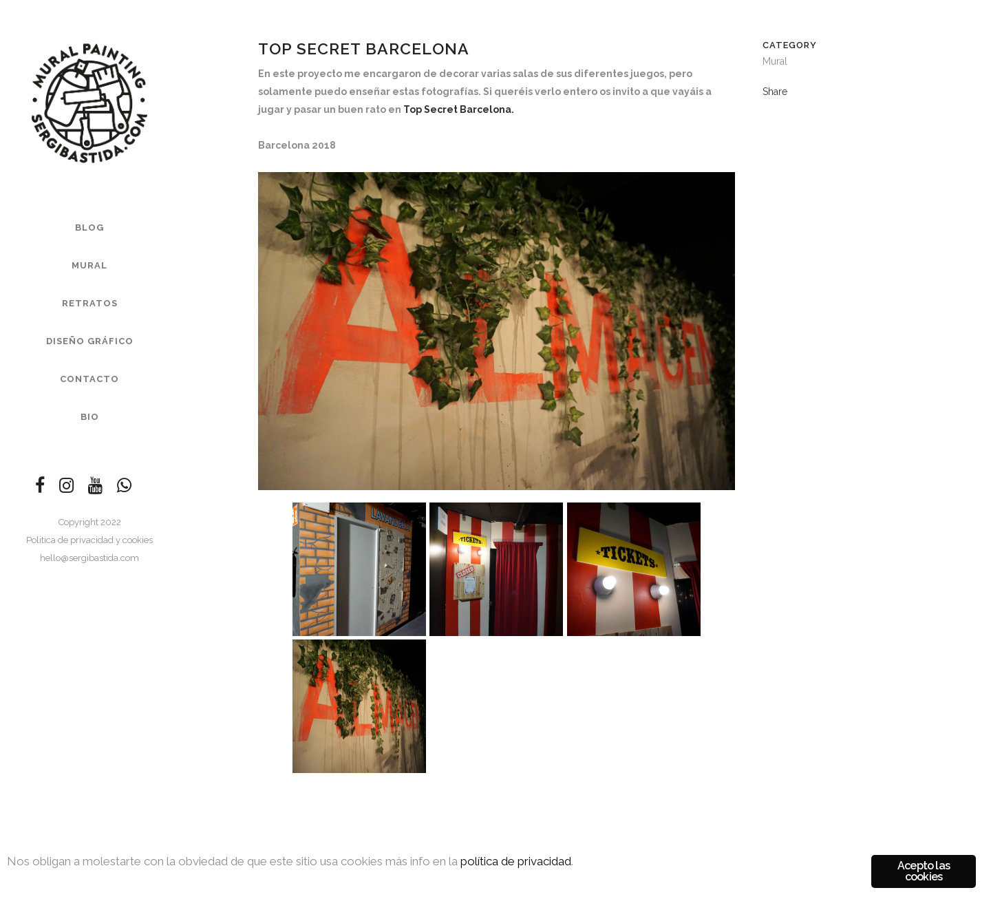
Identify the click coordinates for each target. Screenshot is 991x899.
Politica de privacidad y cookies (89, 540)
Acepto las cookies (923, 871)
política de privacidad (515, 861)
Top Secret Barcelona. (458, 109)
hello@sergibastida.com (89, 558)
